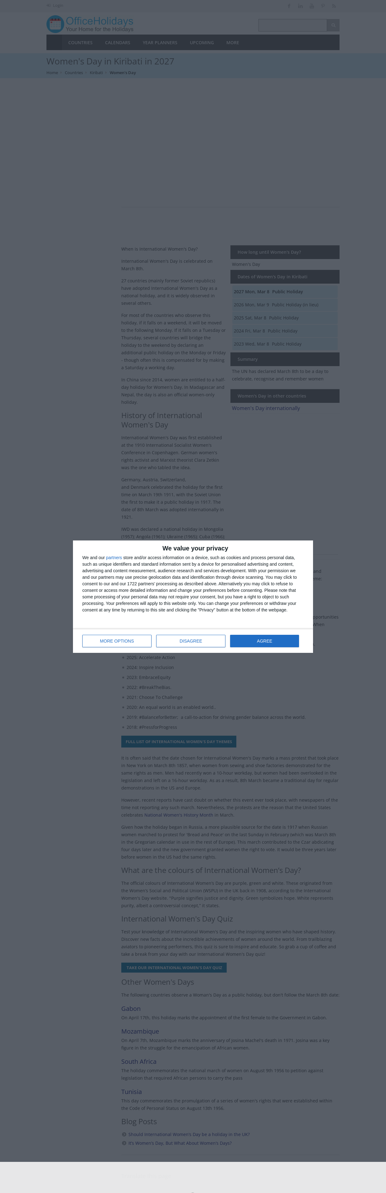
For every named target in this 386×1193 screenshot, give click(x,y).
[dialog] (193, 596)
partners (114, 557)
